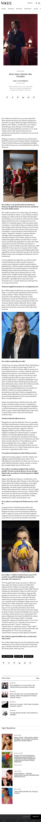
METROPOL (28, 8)
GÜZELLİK (11, 8)
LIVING (36, 8)
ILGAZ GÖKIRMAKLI (22, 81)
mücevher (28, 656)
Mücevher (20, 71)
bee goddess (7, 656)
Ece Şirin (18, 656)
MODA (4, 8)
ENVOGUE (19, 8)
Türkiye (35, 816)
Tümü (37, 678)
